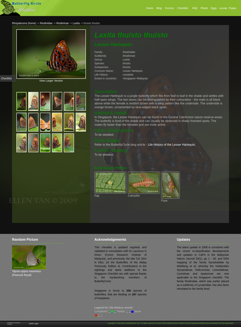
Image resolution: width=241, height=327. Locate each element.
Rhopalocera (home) (24, 23)
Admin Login (33, 324)
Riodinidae (46, 23)
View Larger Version (51, 80)
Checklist (6, 78)
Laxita (76, 23)
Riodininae (62, 23)
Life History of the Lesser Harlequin (171, 144)
